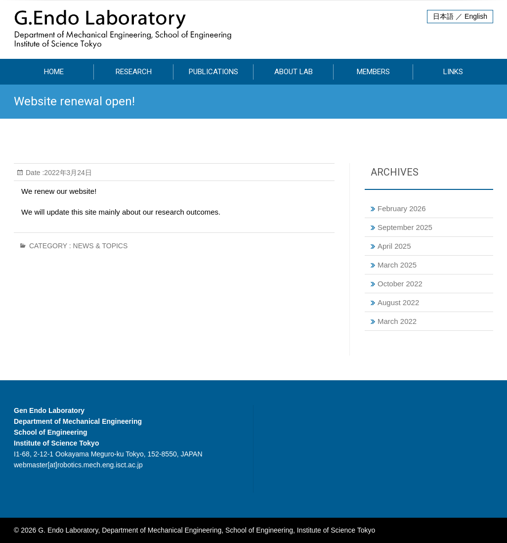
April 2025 (394, 246)
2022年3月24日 (68, 173)
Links (453, 71)
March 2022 (397, 321)
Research (134, 71)
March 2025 (397, 265)
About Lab (293, 71)
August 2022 (398, 302)
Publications (213, 71)
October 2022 (400, 283)
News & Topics (100, 246)
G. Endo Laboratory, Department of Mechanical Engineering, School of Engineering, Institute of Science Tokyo (206, 530)
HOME (54, 71)
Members (373, 71)
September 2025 (405, 227)
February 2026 (402, 208)
